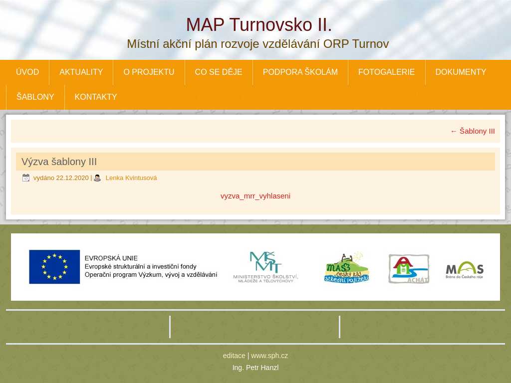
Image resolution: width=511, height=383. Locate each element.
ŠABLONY (35, 97)
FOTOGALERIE (386, 72)
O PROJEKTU (148, 72)
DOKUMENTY (461, 72)
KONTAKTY (96, 97)
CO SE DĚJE (219, 72)
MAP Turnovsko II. (259, 24)
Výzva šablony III (59, 161)
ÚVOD (27, 72)
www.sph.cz (269, 356)
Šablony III (472, 131)
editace (234, 356)
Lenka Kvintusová (131, 178)
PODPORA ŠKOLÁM (300, 72)
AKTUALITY (81, 72)
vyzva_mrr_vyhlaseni (255, 196)
